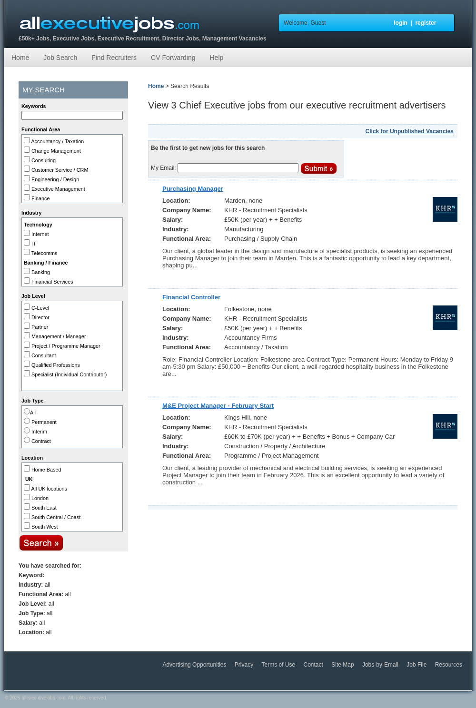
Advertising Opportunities (195, 664)
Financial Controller (191, 297)
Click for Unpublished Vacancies (410, 131)
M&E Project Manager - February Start (218, 405)
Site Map (343, 664)
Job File (417, 664)
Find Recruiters (114, 57)
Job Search (60, 57)
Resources (448, 664)
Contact (314, 664)
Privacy (245, 664)
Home (20, 57)
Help (216, 57)
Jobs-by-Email (381, 664)
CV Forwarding (173, 57)
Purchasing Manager (192, 188)
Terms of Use (279, 664)
